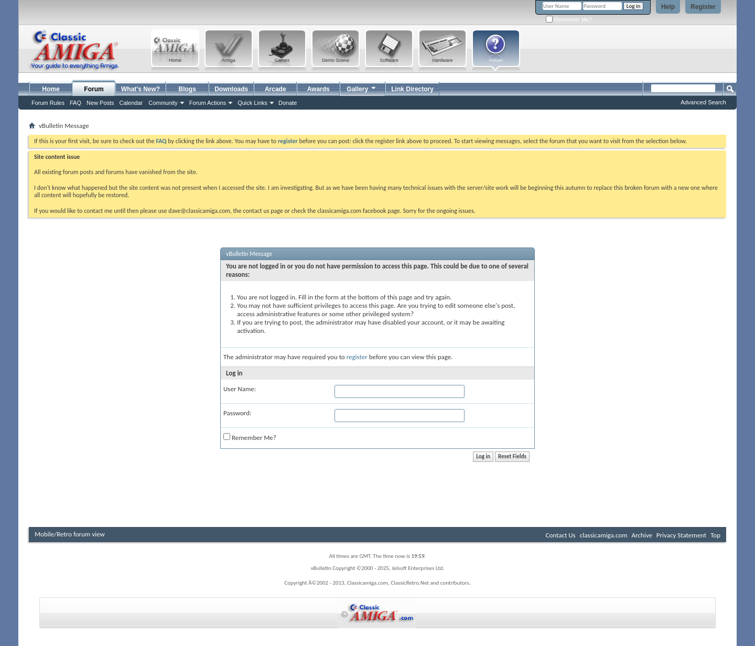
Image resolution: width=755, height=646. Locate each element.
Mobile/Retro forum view (70, 534)
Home (50, 89)
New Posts (100, 103)
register (357, 357)
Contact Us (561, 535)
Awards (318, 89)
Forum (93, 89)
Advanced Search (703, 102)
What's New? (140, 89)
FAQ (75, 103)
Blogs (187, 89)
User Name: (239, 389)
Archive (641, 535)
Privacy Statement (681, 535)
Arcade (275, 89)
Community (163, 103)
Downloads (231, 89)
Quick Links (252, 103)
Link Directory (412, 89)
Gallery (362, 87)
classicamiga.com (604, 535)
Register (703, 6)
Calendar (131, 103)
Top (715, 535)
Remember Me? (568, 20)
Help (668, 6)
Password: (237, 413)
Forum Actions (207, 103)
